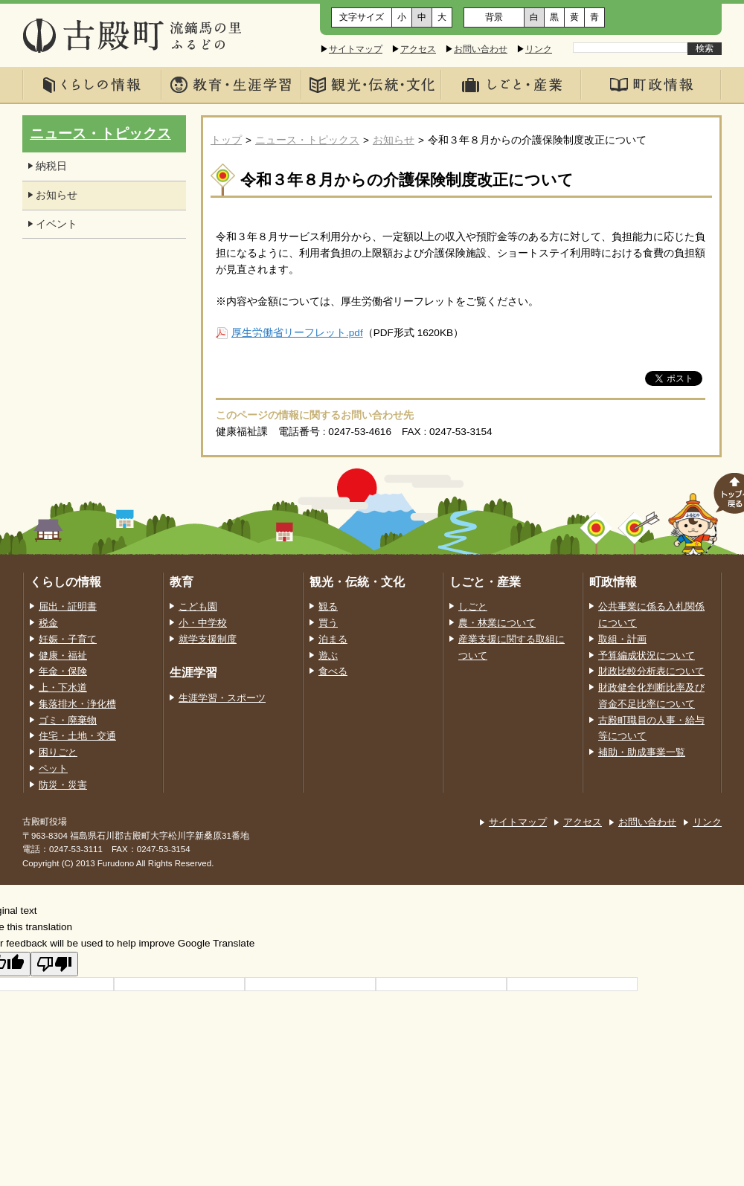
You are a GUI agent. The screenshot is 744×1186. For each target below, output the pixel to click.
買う (328, 623)
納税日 (51, 166)
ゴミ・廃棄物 (68, 720)
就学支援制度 (208, 639)
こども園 (198, 607)
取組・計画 (622, 639)
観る (328, 607)
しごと (472, 607)
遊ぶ (328, 656)
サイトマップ (355, 49)
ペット (53, 769)
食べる (332, 671)
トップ (226, 140)
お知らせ (393, 140)
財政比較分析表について (651, 671)
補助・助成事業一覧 (641, 752)
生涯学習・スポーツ (222, 698)
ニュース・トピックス (307, 140)
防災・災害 (63, 785)
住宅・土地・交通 (77, 736)
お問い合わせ (480, 49)
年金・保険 (63, 671)
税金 (48, 623)
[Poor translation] (54, 964)
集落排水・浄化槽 (77, 704)
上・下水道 (63, 688)
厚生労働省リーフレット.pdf (297, 332)
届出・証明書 (68, 607)
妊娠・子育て (68, 639)
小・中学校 (203, 623)
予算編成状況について (646, 656)
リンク (538, 49)
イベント (56, 224)
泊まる (332, 639)
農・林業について (497, 623)
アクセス (418, 49)
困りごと (58, 752)
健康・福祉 (63, 656)
